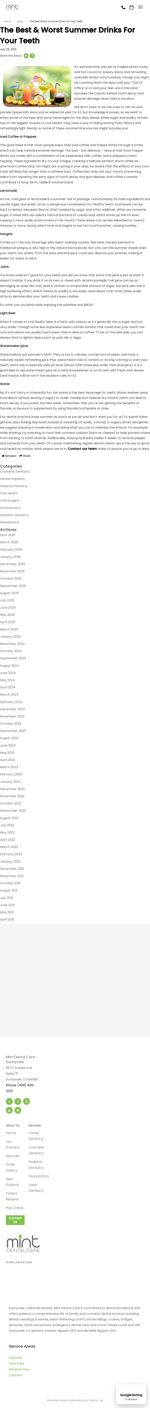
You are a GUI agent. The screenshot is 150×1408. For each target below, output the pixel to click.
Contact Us (15, 1222)
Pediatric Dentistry (14, 517)
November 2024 (12, 645)
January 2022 (10, 863)
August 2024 (9, 667)
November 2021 (12, 877)
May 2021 (7, 914)
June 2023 (7, 747)
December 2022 (12, 790)
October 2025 (10, 580)
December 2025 (12, 566)
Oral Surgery (9, 502)
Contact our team (82, 450)
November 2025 (12, 573)
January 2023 (10, 783)
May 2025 (7, 616)
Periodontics (9, 524)
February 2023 (11, 776)
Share (25, 458)
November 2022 (12, 798)
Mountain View (19, 1371)
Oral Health (9, 495)
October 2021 (10, 885)
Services (13, 1157)
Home (11, 1134)
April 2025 (7, 624)
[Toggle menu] (140, 7)
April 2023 (7, 761)
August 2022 (9, 820)
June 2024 (8, 674)
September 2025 (13, 587)
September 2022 (13, 812)
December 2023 (12, 711)
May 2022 (7, 834)
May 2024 (7, 682)
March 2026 (9, 544)
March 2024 (9, 696)
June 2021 (7, 907)
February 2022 (11, 856)
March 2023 (9, 769)
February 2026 (11, 551)
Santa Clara (16, 1365)
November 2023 (12, 718)
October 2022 (10, 805)
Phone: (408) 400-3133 (20, 1090)
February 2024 (11, 703)
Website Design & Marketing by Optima (72, 1402)
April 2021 (7, 921)
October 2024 (11, 653)
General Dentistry (14, 488)
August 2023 (9, 740)
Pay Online (14, 1209)
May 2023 (7, 754)
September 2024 (13, 660)
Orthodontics (10, 509)
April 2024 (7, 689)
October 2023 (10, 725)
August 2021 (9, 892)
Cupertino (15, 1377)
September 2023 (13, 732)
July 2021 (6, 899)
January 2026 (10, 558)
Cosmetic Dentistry (15, 473)
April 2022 (7, 841)
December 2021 (12, 870)
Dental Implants (12, 480)
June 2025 (8, 609)
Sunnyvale (15, 1359)
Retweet (9, 458)
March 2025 (9, 631)
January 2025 (10, 638)
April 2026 (7, 536)
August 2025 (9, 595)
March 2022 (9, 848)
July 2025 (7, 602)
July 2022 (7, 827)
